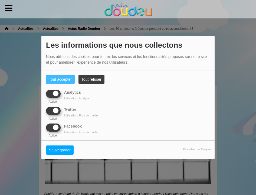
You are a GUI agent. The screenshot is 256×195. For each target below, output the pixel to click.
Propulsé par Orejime (197, 149)
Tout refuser (91, 79)
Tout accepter (60, 79)
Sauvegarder (60, 150)
